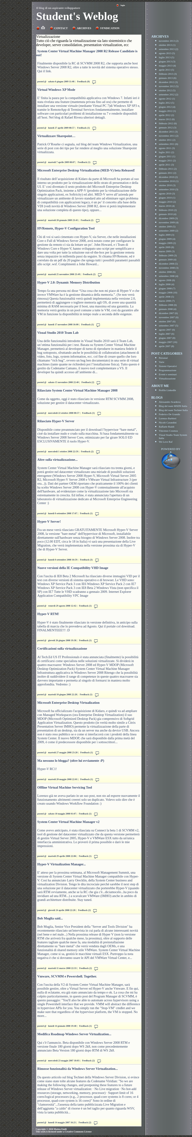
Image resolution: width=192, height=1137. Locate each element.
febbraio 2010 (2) (168, 210)
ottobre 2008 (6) (167, 271)
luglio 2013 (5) (166, 57)
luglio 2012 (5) (166, 102)
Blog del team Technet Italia (173, 410)
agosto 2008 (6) (167, 280)
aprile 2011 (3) (166, 164)
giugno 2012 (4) (167, 106)
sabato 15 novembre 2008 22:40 (63, 382)
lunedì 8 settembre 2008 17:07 (62, 513)
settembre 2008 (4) (168, 276)
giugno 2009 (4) (167, 238)
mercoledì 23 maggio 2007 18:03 (63, 1060)
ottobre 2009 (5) (167, 226)
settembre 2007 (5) (168, 325)
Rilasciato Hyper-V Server (55, 421)
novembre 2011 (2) (168, 135)
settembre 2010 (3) (168, 189)
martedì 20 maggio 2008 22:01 (62, 779)
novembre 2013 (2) (168, 40)
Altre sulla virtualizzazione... (57, 459)
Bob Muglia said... (50, 918)
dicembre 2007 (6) (168, 313)
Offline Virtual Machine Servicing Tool (64, 787)
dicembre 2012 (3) (168, 82)
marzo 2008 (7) (167, 300)
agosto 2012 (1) (167, 98)
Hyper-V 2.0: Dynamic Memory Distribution (68, 282)
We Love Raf (165, 441)
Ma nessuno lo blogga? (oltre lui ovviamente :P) (70, 760)
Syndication (109, 28)
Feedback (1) (83, 128)
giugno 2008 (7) (167, 288)
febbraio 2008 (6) (168, 305)
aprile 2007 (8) (166, 346)
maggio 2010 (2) (167, 201)
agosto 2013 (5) (167, 53)
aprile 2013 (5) (166, 69)
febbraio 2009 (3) (168, 255)
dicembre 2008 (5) (168, 263)
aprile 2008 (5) (166, 296)
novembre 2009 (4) (168, 222)
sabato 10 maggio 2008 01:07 (62, 813)
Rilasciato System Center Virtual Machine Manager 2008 (77, 390)
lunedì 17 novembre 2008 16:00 (63, 324)
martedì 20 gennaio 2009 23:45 (63, 220)
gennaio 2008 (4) (167, 309)
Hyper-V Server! (49, 521)
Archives (84, 28)
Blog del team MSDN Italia (173, 406)
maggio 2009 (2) (167, 243)
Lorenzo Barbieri (167, 418)
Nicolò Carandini (167, 422)
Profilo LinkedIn (167, 390)
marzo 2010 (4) (167, 205)
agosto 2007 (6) (167, 329)
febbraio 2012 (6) (168, 123)
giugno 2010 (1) (167, 197)
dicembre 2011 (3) (168, 131)
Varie (161, 362)
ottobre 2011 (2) (167, 139)
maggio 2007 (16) (168, 342)
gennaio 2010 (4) (167, 214)
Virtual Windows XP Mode (56, 89)
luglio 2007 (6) (166, 333)
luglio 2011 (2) (166, 152)
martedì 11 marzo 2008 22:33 (62, 968)
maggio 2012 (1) (167, 111)
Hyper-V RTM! (48, 614)
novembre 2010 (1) (168, 181)
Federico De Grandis (169, 414)
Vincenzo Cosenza (168, 430)
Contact (61, 28)
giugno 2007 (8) (167, 338)
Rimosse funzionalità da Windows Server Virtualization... (77, 1069)
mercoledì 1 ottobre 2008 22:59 (63, 451)
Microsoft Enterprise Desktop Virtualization (68, 702)
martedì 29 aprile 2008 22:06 (62, 856)
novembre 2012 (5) (168, 86)
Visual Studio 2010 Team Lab (57, 332)
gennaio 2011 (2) (167, 172)
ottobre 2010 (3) (167, 185)
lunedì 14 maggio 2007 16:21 (62, 1122)
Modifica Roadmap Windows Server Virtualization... (74, 1034)
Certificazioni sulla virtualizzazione (62, 648)
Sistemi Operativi (168, 366)
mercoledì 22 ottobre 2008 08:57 (63, 413)
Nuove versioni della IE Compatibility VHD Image (72, 568)
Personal (163, 357)
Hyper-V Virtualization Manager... (61, 864)
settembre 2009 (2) (168, 230)
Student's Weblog (77, 16)
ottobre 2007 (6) (167, 321)
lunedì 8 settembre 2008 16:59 (62, 559)
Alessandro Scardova (170, 401)
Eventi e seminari (168, 374)
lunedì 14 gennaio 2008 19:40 (62, 1026)
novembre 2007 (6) (168, 317)
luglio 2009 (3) (166, 234)
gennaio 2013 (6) (167, 78)
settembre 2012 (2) (168, 94)
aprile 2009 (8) (166, 247)
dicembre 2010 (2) (168, 177)
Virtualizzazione (167, 378)
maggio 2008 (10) (168, 292)
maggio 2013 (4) (167, 65)
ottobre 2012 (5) (167, 90)
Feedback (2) (87, 220)
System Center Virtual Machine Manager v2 (68, 822)
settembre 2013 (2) (168, 49)
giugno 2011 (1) (167, 156)
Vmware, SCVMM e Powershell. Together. (67, 976)
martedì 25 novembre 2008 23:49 (64, 274)
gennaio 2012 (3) (167, 127)
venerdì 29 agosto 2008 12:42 (62, 605)
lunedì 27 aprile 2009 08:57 (61, 128)
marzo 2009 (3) (167, 251)
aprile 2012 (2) (166, 115)
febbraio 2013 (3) (168, 73)
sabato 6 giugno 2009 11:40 (61, 81)
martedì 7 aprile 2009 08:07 (61, 162)
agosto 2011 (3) (167, 148)
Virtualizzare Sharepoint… (56, 136)
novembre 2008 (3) (168, 267)
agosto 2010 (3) (167, 193)
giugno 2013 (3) (167, 61)
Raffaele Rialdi (166, 426)
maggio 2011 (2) (167, 160)
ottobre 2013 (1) (167, 45)
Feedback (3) (86, 559)
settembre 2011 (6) (168, 144)
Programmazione (167, 370)
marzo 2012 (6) (167, 119)
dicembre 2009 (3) (168, 218)
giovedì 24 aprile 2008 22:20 (61, 910)
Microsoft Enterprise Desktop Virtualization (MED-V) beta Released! (86, 170)
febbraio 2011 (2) (168, 168)
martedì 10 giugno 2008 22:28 (62, 694)
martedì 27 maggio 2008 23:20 (62, 752)
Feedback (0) (83, 81)
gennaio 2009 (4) (167, 259)
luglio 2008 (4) (166, 284)
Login (123, 5)
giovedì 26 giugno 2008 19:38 (62, 640)
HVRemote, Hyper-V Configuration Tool (66, 228)
